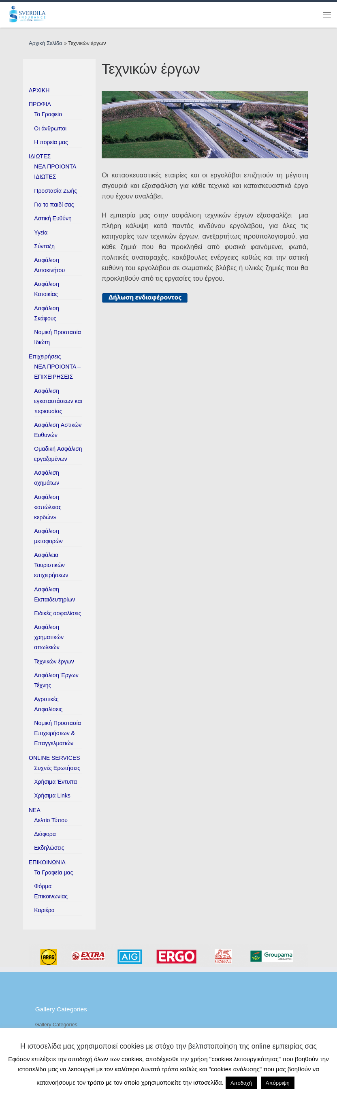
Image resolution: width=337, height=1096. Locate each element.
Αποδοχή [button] (241, 1083)
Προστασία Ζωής (55, 191)
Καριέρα (44, 910)
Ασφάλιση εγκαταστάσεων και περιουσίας (58, 401)
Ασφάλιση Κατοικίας (46, 289)
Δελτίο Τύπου (51, 820)
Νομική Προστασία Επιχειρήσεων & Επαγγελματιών (57, 733)
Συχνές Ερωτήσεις (57, 768)
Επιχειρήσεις (45, 356)
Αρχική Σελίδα (46, 43)
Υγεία (40, 232)
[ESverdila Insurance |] (29, 14)
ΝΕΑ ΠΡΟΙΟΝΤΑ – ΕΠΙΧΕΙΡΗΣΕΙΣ (57, 371)
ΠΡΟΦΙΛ (40, 104)
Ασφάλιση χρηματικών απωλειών (49, 637)
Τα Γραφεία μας (53, 872)
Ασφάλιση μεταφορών (48, 536)
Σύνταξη (44, 246)
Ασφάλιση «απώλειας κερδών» (47, 507)
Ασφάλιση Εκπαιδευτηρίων (54, 594)
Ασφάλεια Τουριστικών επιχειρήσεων (51, 565)
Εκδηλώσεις (49, 847)
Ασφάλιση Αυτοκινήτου (49, 265)
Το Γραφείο (48, 114)
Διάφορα (44, 834)
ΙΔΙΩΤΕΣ (40, 156)
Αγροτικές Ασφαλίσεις (48, 704)
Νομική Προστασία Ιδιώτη (57, 337)
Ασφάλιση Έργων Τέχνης (56, 680)
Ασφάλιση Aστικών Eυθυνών (57, 430)
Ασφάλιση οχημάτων (46, 477)
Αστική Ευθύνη (53, 218)
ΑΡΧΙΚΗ (39, 90)
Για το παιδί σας (54, 204)
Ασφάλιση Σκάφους (46, 313)
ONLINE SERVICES (54, 758)
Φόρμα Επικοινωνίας (51, 891)
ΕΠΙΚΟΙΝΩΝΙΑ (47, 862)
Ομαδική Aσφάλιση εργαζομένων (58, 454)
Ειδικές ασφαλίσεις (57, 613)
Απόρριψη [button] (278, 1083)
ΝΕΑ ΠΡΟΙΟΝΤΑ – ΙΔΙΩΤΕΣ (57, 171)
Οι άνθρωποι (50, 128)
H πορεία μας (51, 142)
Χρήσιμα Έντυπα (55, 781)
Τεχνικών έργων (54, 661)
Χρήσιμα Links (52, 795)
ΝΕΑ (35, 810)
